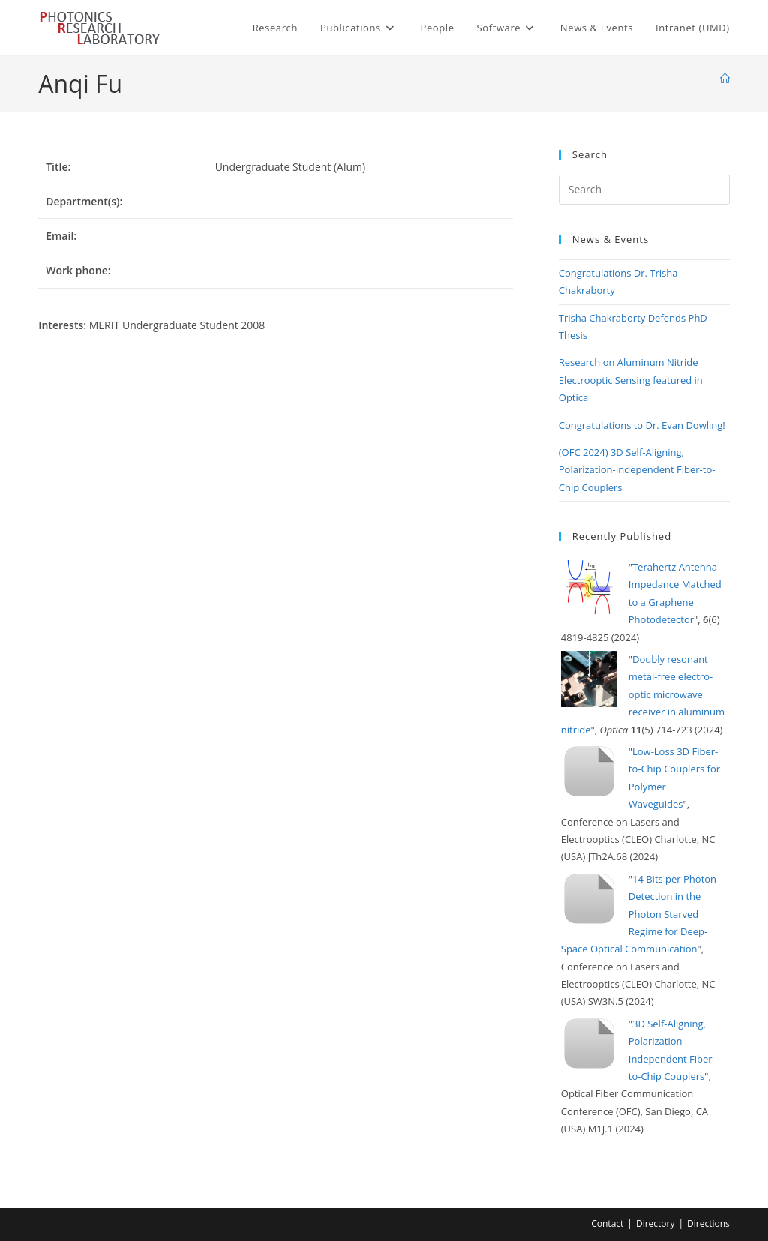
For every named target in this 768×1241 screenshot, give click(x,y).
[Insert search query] (644, 190)
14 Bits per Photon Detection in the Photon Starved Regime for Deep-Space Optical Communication (638, 914)
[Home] (725, 78)
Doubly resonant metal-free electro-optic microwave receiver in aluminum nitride (642, 694)
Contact (607, 1223)
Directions (708, 1223)
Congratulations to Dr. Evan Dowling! (642, 425)
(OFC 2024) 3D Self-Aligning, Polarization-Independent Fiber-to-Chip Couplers (637, 469)
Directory (655, 1223)
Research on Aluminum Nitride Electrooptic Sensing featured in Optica (631, 379)
